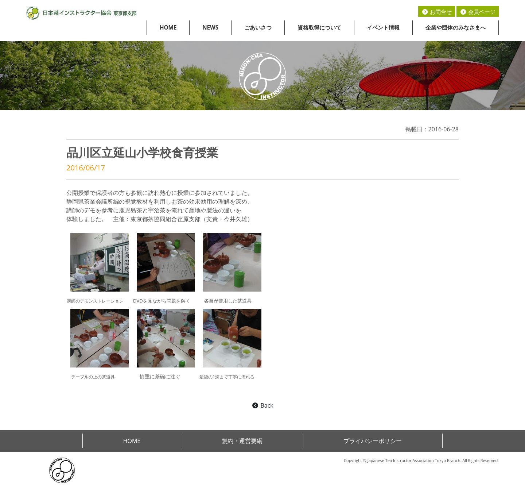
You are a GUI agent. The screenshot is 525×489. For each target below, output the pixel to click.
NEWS (210, 27)
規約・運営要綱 (242, 441)
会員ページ (477, 11)
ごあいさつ (258, 27)
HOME (168, 27)
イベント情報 (383, 27)
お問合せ (436, 11)
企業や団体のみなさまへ (455, 27)
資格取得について (319, 27)
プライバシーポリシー (372, 441)
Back (262, 405)
